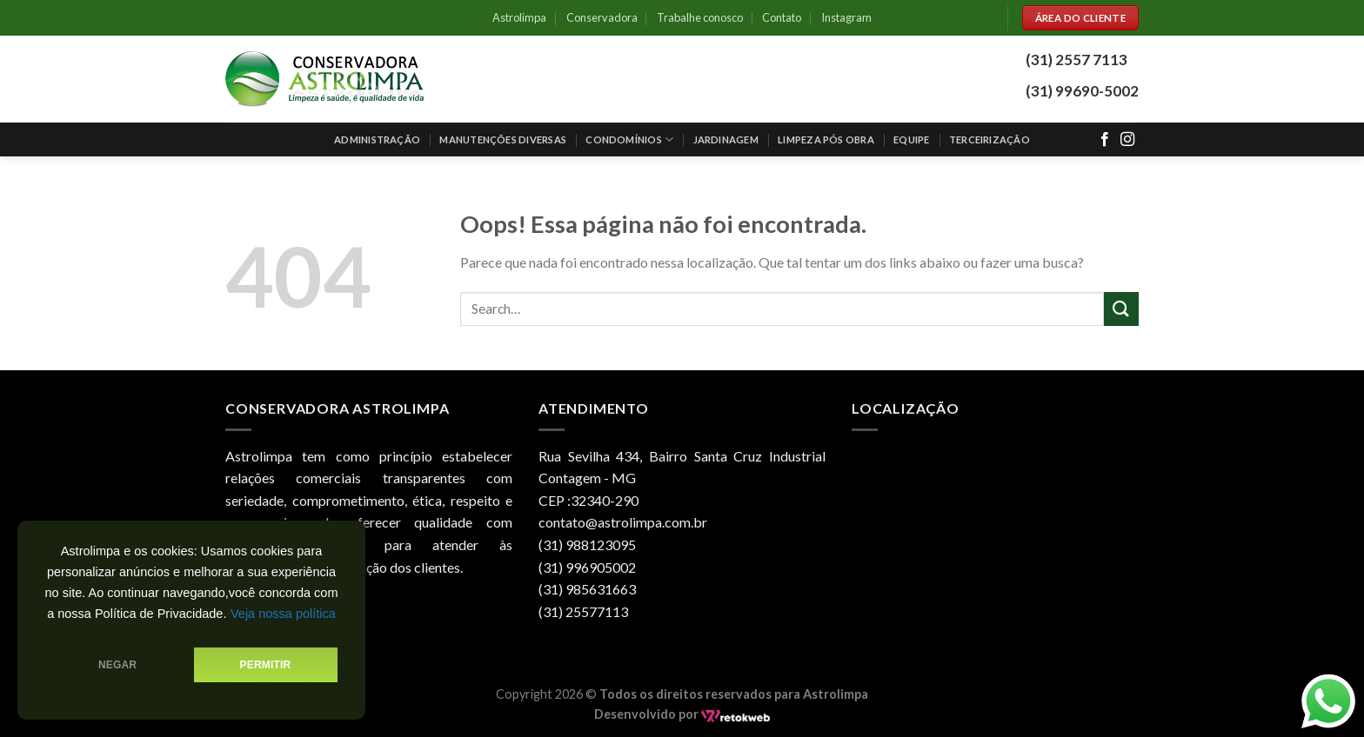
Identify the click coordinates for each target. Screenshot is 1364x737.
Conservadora (602, 17)
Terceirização (989, 139)
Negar (117, 665)
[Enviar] (1121, 309)
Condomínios (629, 139)
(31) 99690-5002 (1082, 91)
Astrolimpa (519, 17)
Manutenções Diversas (502, 139)
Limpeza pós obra (826, 139)
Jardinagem (726, 139)
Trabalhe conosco (700, 17)
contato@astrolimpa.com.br (622, 522)
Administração (377, 139)
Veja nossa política (283, 614)
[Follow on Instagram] (1127, 140)
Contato (781, 17)
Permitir (265, 665)
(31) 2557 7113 (1076, 59)
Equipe (911, 139)
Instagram (846, 17)
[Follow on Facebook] (1105, 140)
